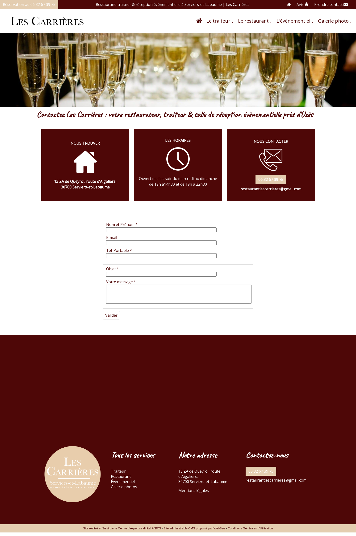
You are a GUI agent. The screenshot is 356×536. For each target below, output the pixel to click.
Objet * (112, 268)
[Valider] (111, 319)
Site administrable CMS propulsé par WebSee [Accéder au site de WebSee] (194, 532)
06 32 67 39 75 (260, 474)
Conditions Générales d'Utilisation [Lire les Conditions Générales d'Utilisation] (250, 532)
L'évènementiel (293, 21)
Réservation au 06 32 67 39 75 (29, 4)
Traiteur (118, 474)
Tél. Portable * (119, 250)
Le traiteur (218, 21)
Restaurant (121, 480)
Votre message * (121, 281)
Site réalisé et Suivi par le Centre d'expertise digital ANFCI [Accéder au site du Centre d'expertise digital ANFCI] (122, 532)
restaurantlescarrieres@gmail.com (276, 483)
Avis (303, 4)
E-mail (111, 237)
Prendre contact (331, 4)
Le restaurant (253, 21)
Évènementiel (123, 485)
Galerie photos (124, 490)
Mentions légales (193, 494)
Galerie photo (333, 21)
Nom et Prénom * (122, 224)
